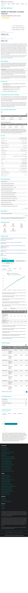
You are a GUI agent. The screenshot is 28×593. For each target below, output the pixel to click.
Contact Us (3, 508)
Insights (9, 3)
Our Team (3, 505)
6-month (14, 268)
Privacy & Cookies (9, 532)
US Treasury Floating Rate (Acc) (6, 463)
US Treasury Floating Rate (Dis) (6, 461)
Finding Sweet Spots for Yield (6, 489)
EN (26, 3)
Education (13, 3)
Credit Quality (20, 413)
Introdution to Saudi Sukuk (5, 494)
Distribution (8, 263)
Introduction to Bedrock (5, 475)
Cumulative (5, 308)
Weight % (25, 347)
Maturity (9, 413)
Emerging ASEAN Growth (5, 481)
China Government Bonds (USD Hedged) (8, 458)
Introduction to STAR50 (5, 478)
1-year (20, 268)
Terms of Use (15, 532)
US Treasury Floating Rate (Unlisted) (7, 464)
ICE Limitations (4, 46)
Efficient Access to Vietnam (5, 483)
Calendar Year (13, 308)
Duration (14, 413)
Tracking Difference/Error (20, 260)
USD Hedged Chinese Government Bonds (8, 486)
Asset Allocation (4, 499)
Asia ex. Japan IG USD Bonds (6, 469)
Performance (8, 260)
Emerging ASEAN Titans (5, 453)
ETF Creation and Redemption (6, 501)
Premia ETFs (3, 3)
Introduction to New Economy (6, 476)
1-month (9, 268)
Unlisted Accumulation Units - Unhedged (18, 29)
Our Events (3, 507)
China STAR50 (3, 450)
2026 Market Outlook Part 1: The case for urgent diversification (11, 242)
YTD (4, 268)
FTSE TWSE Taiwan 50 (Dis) (6, 466)
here (16, 91)
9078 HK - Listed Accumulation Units (18, 25)
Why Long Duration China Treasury (7, 484)
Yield (4, 413)
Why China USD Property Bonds (6, 487)
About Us (18, 3)
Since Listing (9, 270)
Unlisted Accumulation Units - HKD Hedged (18, 27)
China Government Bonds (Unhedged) (7, 456)
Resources (22, 3)
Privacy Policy (20, 532)
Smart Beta (3, 498)
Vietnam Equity (3, 455)
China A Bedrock (4, 447)
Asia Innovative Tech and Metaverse (7, 452)
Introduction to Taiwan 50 (5, 492)
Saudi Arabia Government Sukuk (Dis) (7, 471)
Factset (11, 46)
